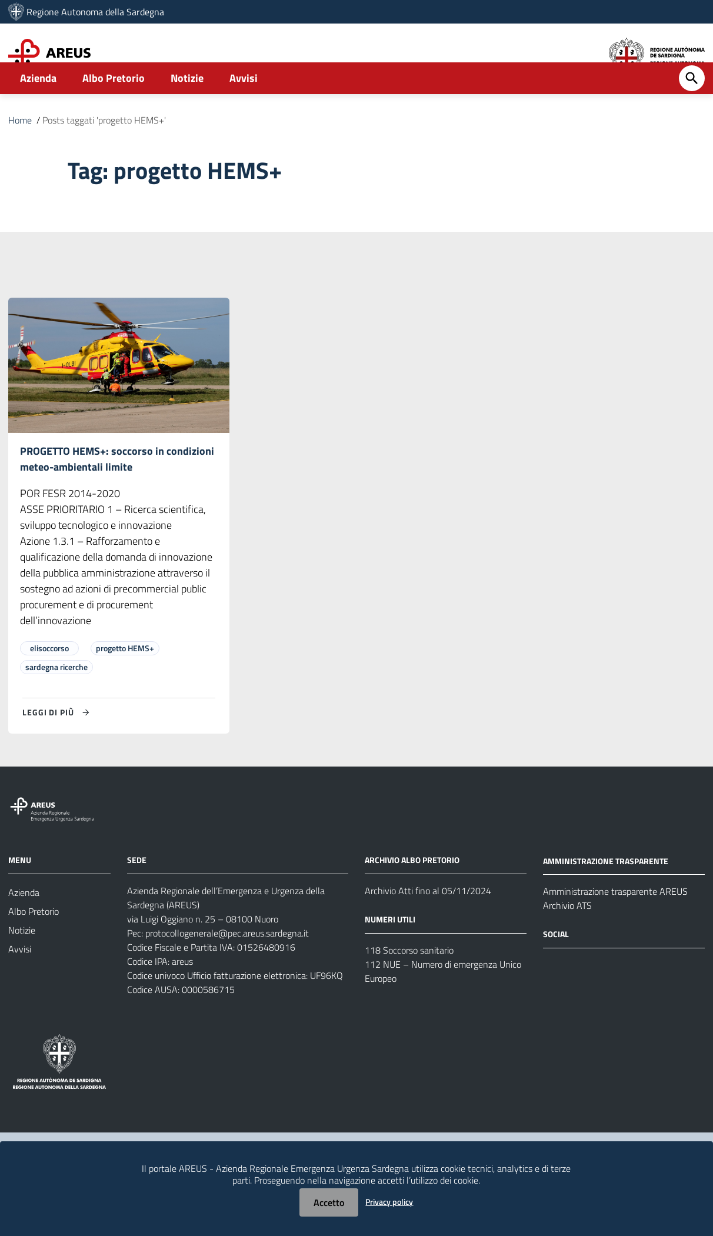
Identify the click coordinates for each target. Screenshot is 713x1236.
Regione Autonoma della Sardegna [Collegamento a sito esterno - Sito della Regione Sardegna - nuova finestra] (95, 12)
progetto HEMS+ (125, 681)
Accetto (329, 1202)
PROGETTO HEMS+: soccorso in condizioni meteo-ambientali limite (117, 491)
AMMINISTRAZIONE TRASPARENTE (605, 894)
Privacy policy (389, 1201)
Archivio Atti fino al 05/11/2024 (428, 924)
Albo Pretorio (113, 110)
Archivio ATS (567, 939)
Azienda (38, 110)
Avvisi (243, 110)
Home (20, 152)
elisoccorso (49, 681)
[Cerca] (692, 110)
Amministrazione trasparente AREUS (615, 925)
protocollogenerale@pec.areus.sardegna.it (227, 967)
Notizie (187, 110)
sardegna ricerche (56, 700)
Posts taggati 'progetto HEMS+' (104, 152)
